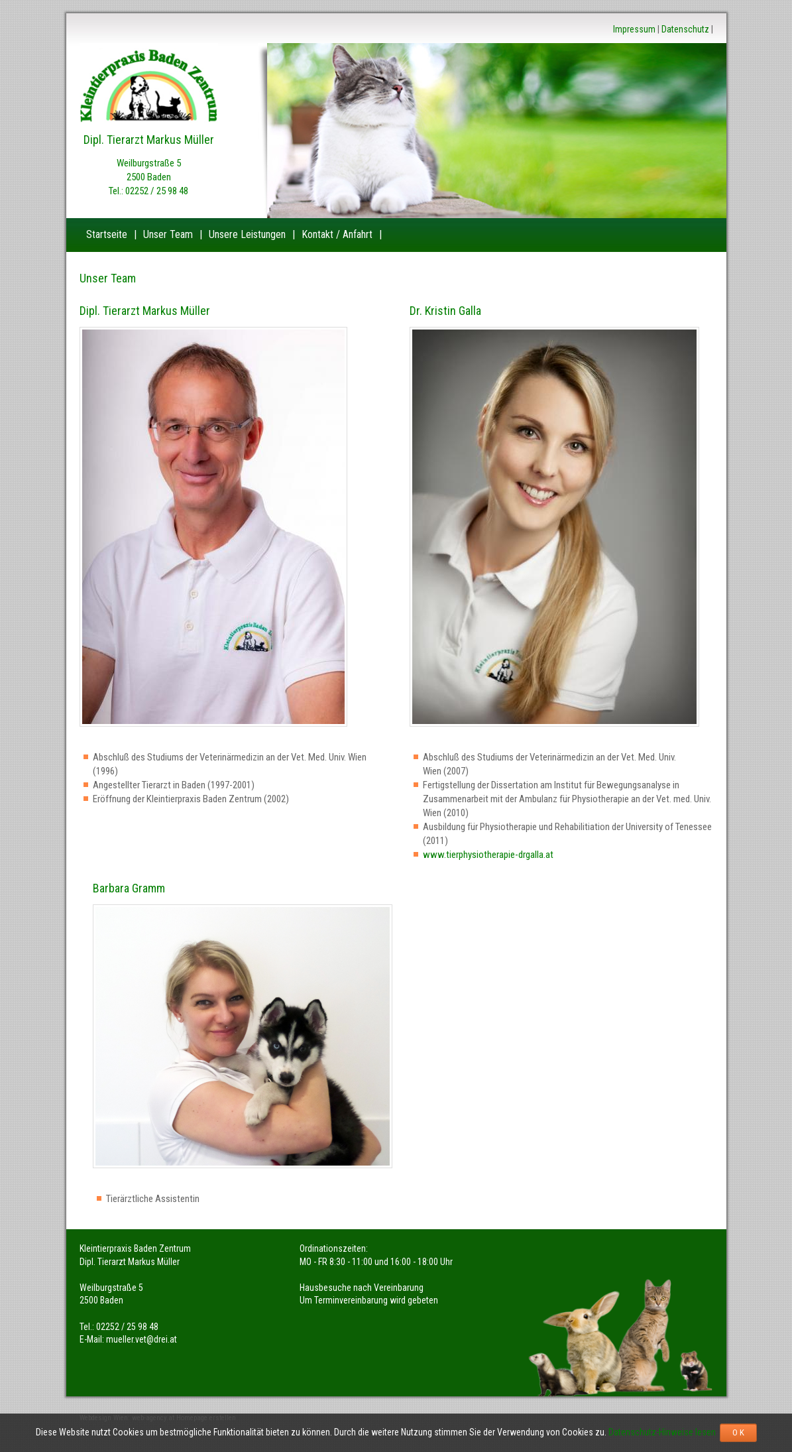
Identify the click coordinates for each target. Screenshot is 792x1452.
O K (738, 1432)
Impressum (634, 29)
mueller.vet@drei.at (141, 1339)
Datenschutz (685, 29)
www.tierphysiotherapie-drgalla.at (488, 855)
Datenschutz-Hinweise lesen (664, 1432)
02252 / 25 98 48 (156, 191)
